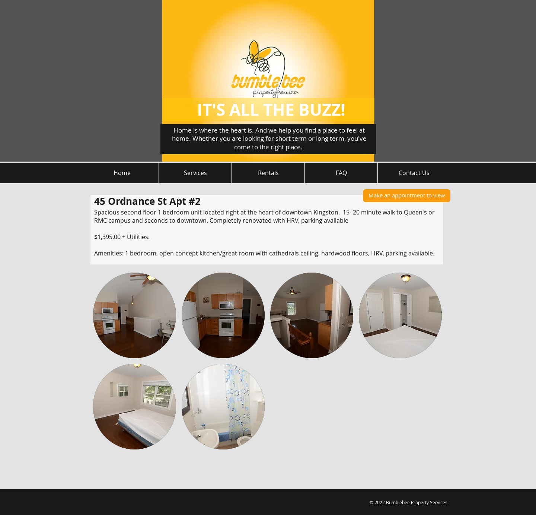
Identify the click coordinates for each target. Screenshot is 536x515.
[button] (134, 315)
